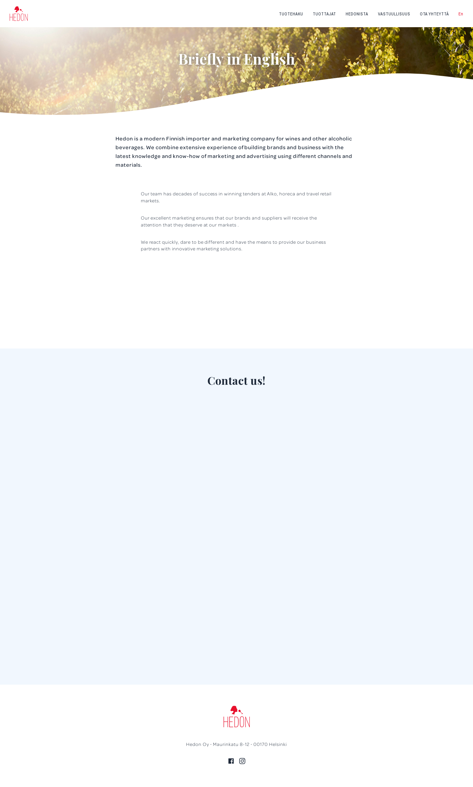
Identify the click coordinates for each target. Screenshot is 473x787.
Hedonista (357, 14)
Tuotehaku (291, 14)
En (461, 14)
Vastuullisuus (394, 14)
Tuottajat (324, 14)
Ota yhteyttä (434, 14)
